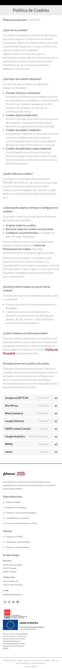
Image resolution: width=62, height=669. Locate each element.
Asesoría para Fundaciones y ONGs (21, 523)
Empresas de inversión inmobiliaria (21, 512)
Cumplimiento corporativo (17, 518)
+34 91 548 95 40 (10, 581)
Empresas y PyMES (14, 536)
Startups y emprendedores (18, 547)
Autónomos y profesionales (18, 542)
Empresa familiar (13, 502)
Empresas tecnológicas (16, 507)
